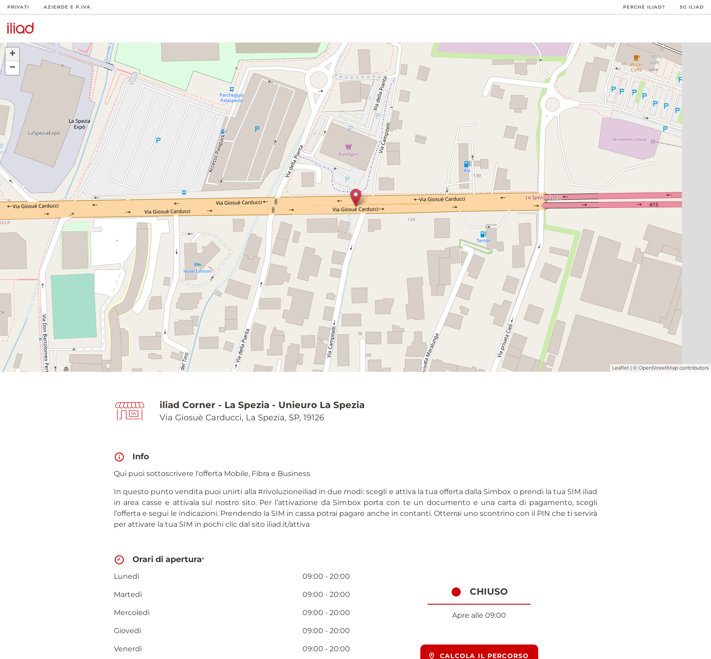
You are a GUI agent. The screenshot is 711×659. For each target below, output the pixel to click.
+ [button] (12, 54)
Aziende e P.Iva (67, 7)
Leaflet (620, 368)
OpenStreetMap (658, 368)
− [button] (12, 68)
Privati (18, 7)
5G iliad (692, 7)
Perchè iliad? (644, 7)
